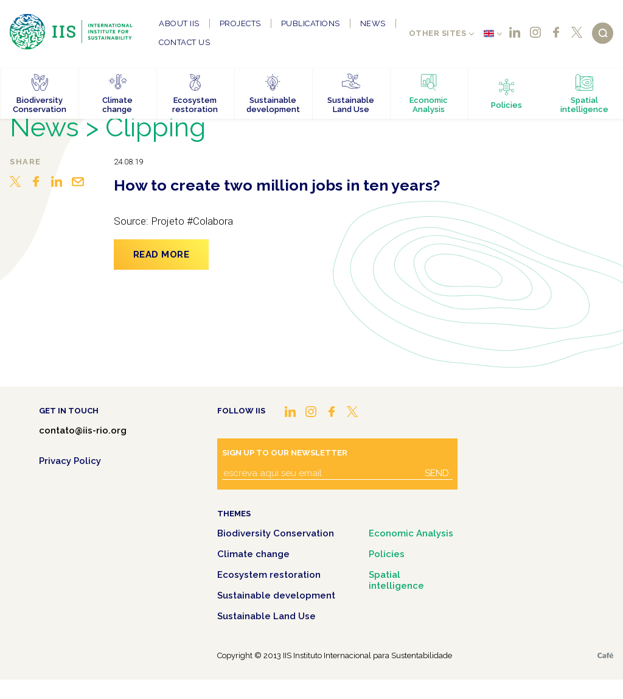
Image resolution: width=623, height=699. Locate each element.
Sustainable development (276, 595)
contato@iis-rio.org (83, 430)
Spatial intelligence (396, 580)
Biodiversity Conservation (275, 533)
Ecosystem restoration (269, 574)
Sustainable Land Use (266, 616)
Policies (387, 554)
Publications (310, 23)
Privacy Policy (70, 460)
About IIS (179, 23)
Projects (240, 23)
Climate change (253, 554)
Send (437, 473)
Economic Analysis (411, 533)
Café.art (605, 655)
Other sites (438, 33)
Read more (161, 254)
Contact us (184, 42)
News (373, 23)
